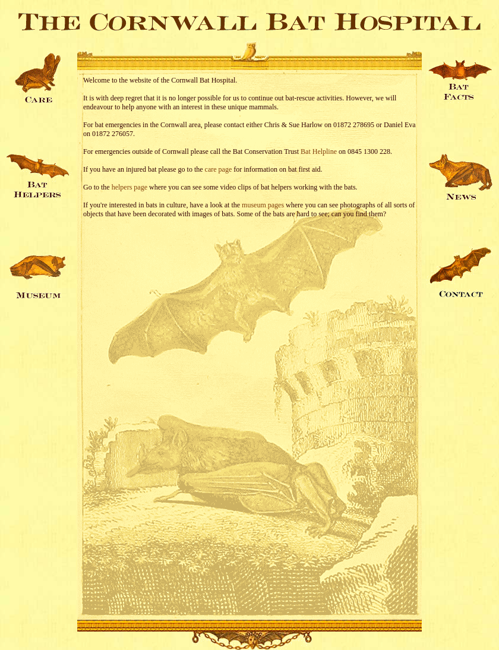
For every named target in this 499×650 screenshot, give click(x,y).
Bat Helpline (319, 151)
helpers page (129, 187)
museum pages (263, 205)
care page (218, 169)
